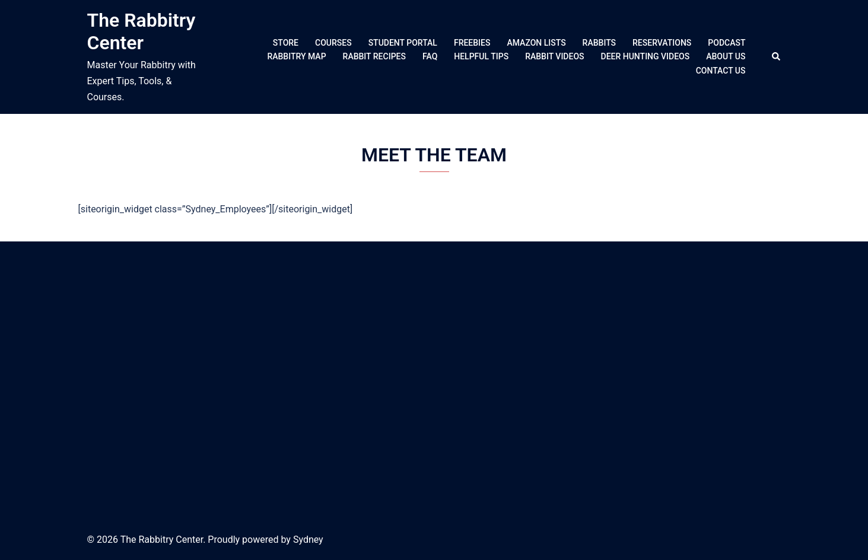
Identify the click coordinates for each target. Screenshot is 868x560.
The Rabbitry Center (141, 31)
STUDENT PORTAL (402, 42)
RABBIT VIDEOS (554, 56)
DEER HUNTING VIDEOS (645, 56)
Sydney (308, 539)
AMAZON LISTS (536, 42)
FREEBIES (472, 42)
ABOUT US (725, 56)
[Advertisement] (434, 381)
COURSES (333, 42)
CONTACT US (721, 70)
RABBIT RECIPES (374, 56)
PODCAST (726, 42)
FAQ (429, 56)
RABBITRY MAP (296, 56)
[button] (776, 57)
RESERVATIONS (661, 42)
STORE (285, 42)
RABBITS (599, 42)
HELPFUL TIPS (481, 56)
